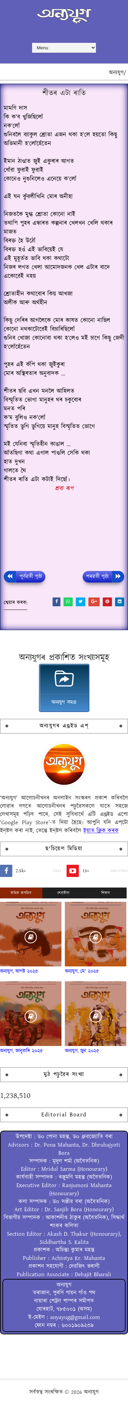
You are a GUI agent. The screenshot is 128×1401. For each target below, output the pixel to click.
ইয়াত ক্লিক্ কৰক (101, 831)
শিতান (105, 893)
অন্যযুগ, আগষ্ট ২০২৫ (19, 971)
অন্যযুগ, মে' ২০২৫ (82, 971)
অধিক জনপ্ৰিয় (21, 893)
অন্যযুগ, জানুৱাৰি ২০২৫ (21, 1050)
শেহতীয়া (63, 893)
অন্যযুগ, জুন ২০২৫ (82, 1050)
